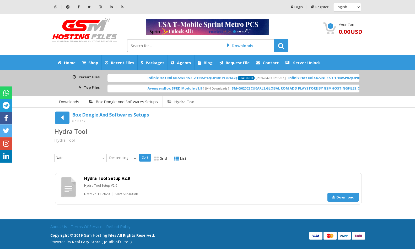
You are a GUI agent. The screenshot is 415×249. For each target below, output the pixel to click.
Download (343, 197)
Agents (181, 62)
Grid (160, 158)
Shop (90, 62)
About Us (59, 226)
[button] (281, 45)
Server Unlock (303, 62)
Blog (205, 62)
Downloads (69, 101)
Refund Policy (118, 226)
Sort (145, 157)
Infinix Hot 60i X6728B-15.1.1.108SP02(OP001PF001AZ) (343, 77)
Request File (234, 62)
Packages (152, 62)
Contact (267, 62)
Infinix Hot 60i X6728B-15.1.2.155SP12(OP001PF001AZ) (202, 77)
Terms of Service (87, 226)
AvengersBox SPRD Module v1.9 (185, 88)
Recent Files (119, 62)
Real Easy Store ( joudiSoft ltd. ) (102, 241)
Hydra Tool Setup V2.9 (107, 178)
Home (67, 62)
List (180, 158)
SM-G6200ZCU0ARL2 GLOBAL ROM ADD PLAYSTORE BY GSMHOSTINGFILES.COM (309, 88)
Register (319, 7)
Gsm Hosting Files (100, 235)
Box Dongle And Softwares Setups (123, 101)
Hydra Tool (182, 101)
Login (297, 7)
